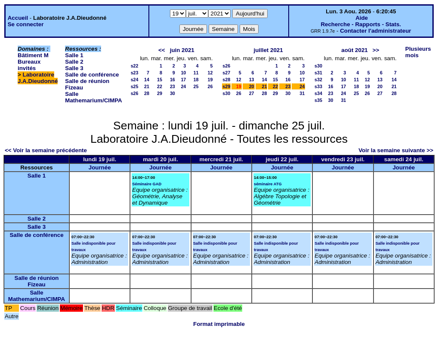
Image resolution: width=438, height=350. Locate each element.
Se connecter (26, 24)
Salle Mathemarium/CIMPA (93, 97)
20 (251, 86)
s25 (135, 86)
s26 (135, 93)
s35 (318, 100)
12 (210, 72)
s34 (318, 93)
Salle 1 (74, 55)
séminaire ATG (268, 184)
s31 (318, 72)
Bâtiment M (33, 55)
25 (196, 86)
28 (146, 93)
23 (172, 86)
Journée (100, 167)
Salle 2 (74, 61)
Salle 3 (74, 68)
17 (183, 79)
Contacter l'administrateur (375, 31)
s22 (135, 65)
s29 (226, 86)
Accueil (18, 18)
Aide (361, 18)
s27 (226, 72)
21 (146, 86)
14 (146, 79)
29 (159, 93)
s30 (226, 93)
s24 (135, 79)
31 (302, 93)
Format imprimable (219, 324)
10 (183, 72)
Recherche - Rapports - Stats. (361, 24)
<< (161, 50)
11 (196, 72)
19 (210, 79)
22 (159, 86)
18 (196, 79)
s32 (318, 79)
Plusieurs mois (418, 52)
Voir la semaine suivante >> (395, 150)
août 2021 (354, 50)
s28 (226, 79)
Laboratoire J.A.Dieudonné (38, 77)
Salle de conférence (92, 74)
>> (376, 50)
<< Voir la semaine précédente (46, 150)
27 (251, 93)
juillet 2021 (268, 50)
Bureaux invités (29, 64)
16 (172, 79)
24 (183, 86)
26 (210, 86)
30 (172, 93)
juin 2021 (182, 50)
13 (251, 79)
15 (159, 79)
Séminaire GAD (146, 184)
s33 (318, 86)
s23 (135, 72)
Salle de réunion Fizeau (37, 281)
